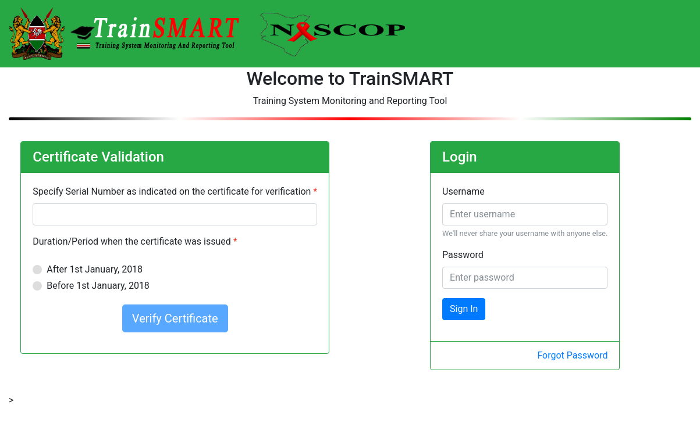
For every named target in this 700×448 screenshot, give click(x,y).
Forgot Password (572, 355)
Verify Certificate (175, 318)
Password (463, 254)
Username (463, 191)
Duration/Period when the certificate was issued (131, 241)
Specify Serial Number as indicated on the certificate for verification (172, 191)
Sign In (464, 308)
